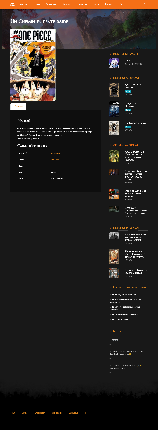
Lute (127, 60)
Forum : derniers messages (129, 287)
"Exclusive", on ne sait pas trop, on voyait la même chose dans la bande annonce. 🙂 (127, 353)
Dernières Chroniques (126, 77)
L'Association (40, 413)
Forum (12, 413)
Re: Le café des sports (119, 319)
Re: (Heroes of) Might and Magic (124, 314)
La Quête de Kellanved (131, 105)
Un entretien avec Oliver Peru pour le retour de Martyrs (134, 254)
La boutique (73, 413)
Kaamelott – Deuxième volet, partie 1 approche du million (136, 210)
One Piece (55, 160)
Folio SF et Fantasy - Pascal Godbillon (136, 271)
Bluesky (117, 331)
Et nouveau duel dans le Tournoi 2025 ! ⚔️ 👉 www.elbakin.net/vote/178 (126, 367)
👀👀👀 (114, 340)
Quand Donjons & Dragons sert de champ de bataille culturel (134, 155)
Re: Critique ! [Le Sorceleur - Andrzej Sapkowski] (125, 308)
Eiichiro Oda (55, 153)
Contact (25, 413)
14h (110, 358)
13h (110, 344)
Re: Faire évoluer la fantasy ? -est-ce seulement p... (125, 300)
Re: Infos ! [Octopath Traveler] (123, 295)
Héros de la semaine (125, 53)
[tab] (18, 106)
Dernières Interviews (125, 227)
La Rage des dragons (136, 123)
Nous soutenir (57, 413)
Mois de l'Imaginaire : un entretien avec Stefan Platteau (136, 237)
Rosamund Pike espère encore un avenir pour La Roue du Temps (136, 175)
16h (110, 372)
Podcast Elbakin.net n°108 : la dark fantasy (135, 193)
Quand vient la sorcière (133, 86)
